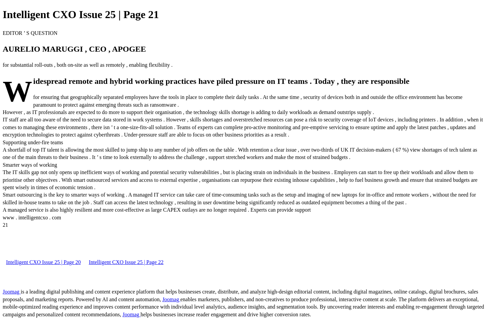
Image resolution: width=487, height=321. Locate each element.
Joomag (12, 292)
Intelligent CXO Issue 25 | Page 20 (43, 262)
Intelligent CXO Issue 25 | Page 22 (126, 262)
